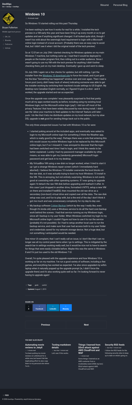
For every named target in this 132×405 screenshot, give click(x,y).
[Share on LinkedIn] (53, 313)
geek (36, 292)
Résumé (104, 5)
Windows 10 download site (56, 80)
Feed (5, 395)
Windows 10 (35, 14)
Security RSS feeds (115, 349)
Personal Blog (120, 5)
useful (44, 292)
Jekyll (25, 399)
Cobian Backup (58, 211)
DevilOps (10, 5)
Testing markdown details (61, 351)
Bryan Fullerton (10, 27)
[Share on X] (28, 313)
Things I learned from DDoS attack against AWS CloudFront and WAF (89, 353)
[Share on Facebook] (39, 313)
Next (86, 329)
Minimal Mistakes (35, 399)
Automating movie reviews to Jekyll (34, 351)
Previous (45, 329)
